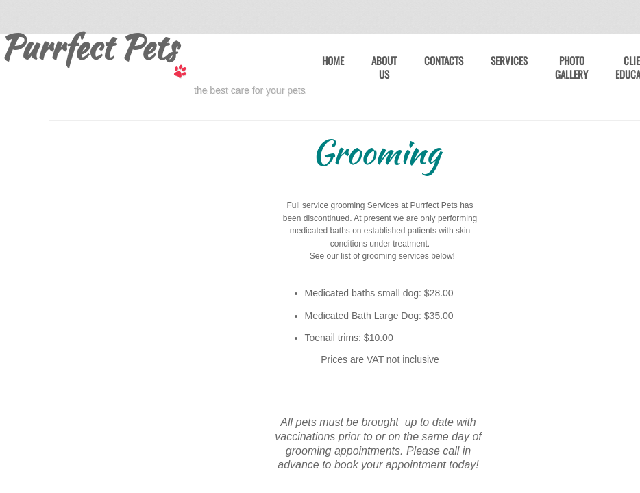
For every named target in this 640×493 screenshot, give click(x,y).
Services (509, 61)
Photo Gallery (571, 67)
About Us (384, 67)
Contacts (443, 61)
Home (333, 61)
